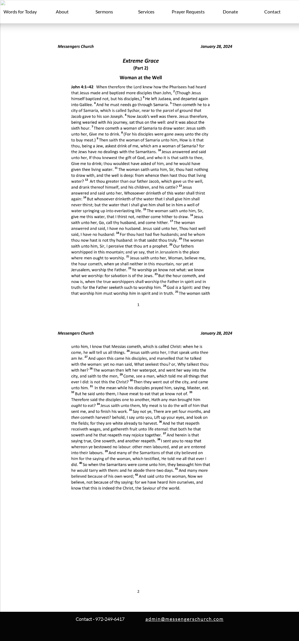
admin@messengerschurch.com (184, 619)
